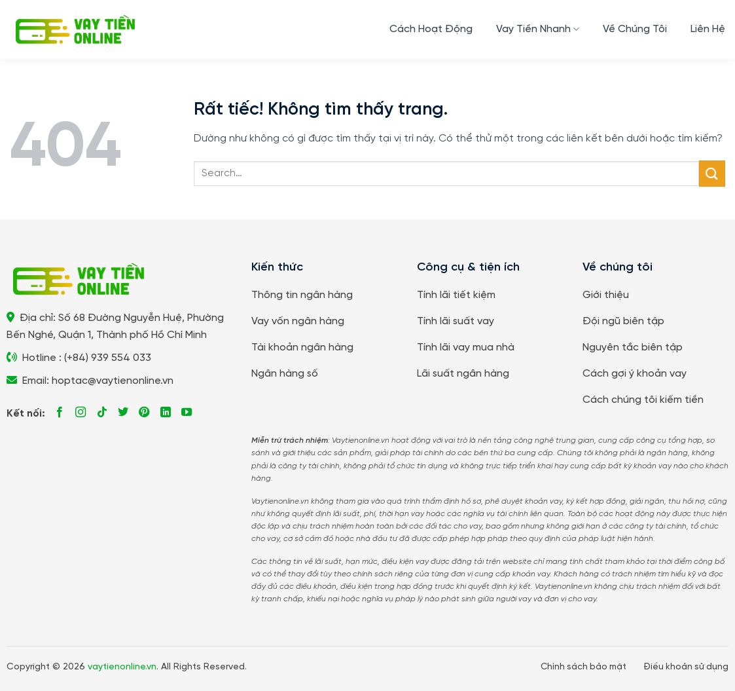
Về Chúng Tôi (635, 29)
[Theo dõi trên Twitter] (123, 413)
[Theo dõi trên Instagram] (80, 413)
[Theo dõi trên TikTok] (102, 413)
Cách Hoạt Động (431, 29)
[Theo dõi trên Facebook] (59, 413)
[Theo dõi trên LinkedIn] (165, 413)
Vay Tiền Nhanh (537, 29)
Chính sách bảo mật (583, 666)
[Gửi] (712, 173)
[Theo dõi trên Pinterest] (144, 413)
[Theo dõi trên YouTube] (186, 413)
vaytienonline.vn (122, 667)
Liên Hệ (707, 29)
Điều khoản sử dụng (685, 666)
